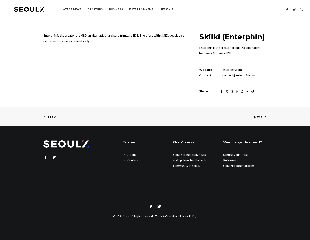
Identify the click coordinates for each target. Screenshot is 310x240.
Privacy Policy (188, 216)
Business (106, 9)
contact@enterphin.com (238, 75)
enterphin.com (232, 69)
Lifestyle (156, 9)
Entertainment (131, 9)
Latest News (61, 9)
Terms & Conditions (166, 216)
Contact (132, 160)
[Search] (300, 9)
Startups (85, 9)
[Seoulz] (24, 9)
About (131, 154)
